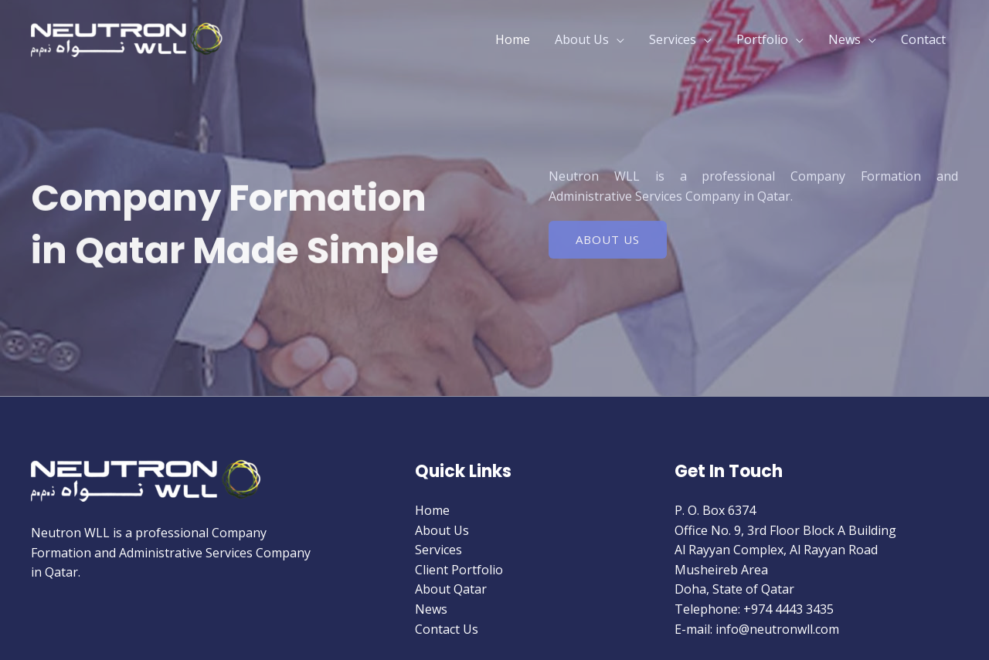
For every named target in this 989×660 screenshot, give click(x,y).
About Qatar (451, 588)
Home (512, 39)
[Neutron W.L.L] (127, 37)
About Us (582, 39)
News (844, 39)
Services (672, 39)
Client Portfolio (459, 569)
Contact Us (446, 629)
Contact (923, 39)
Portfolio (762, 39)
